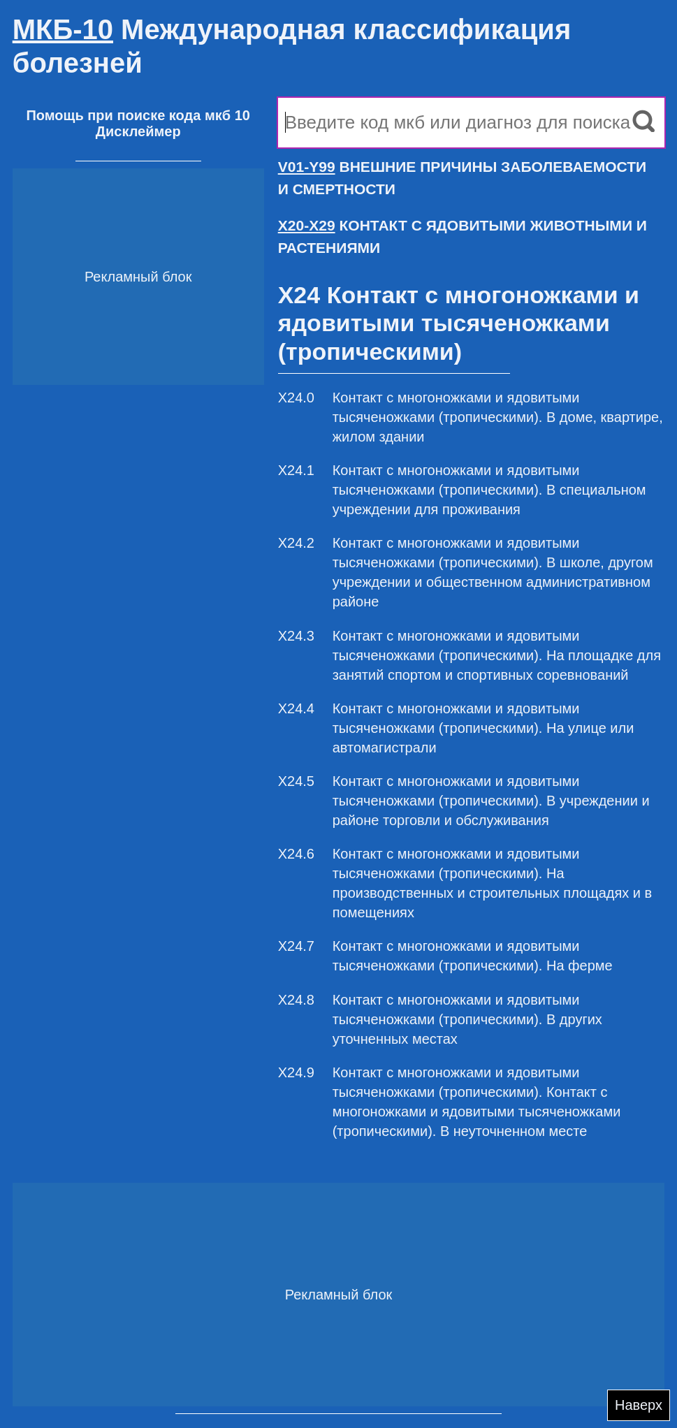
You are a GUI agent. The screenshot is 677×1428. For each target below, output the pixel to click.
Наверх (638, 1405)
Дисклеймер (138, 131)
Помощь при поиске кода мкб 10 (137, 115)
